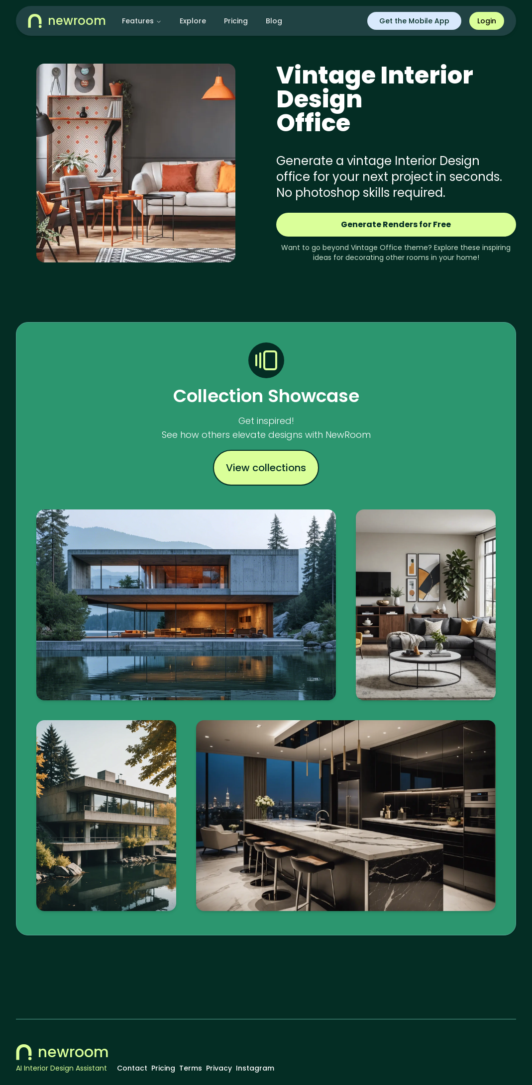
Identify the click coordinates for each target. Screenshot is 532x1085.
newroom (62, 1052)
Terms (190, 1068)
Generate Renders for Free (396, 224)
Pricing (236, 21)
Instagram (255, 1068)
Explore (193, 21)
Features (142, 21)
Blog (274, 21)
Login (486, 21)
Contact (132, 1068)
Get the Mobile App (414, 21)
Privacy (219, 1068)
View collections (266, 468)
